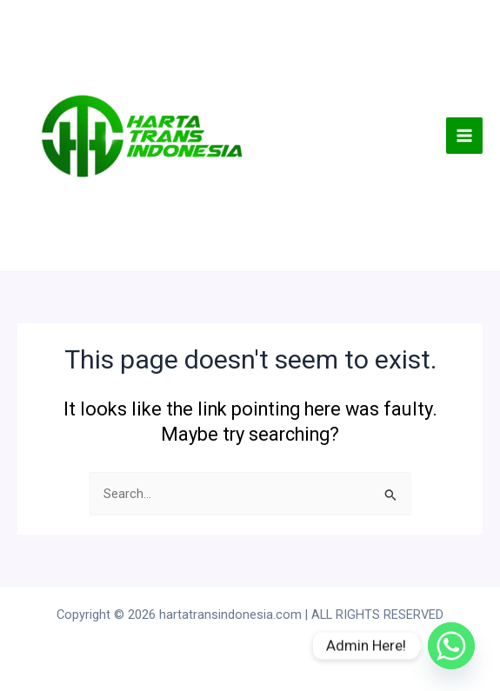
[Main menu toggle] (464, 135)
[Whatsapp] (451, 645)
